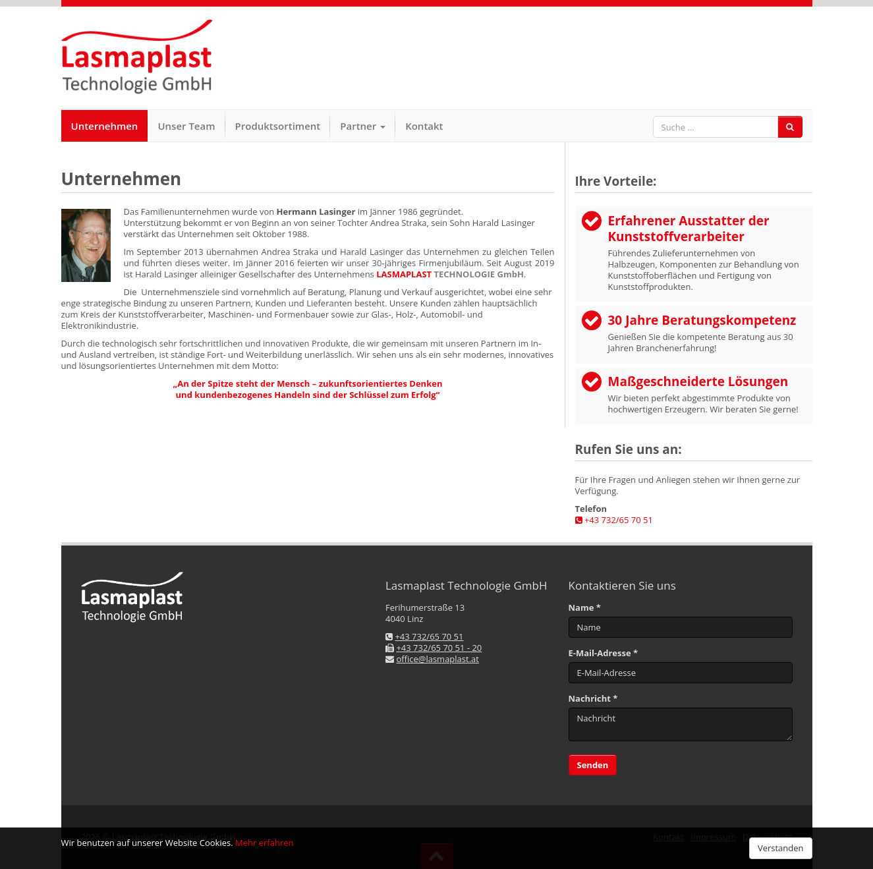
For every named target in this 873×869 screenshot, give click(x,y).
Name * (585, 607)
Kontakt (424, 125)
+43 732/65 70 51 (614, 520)
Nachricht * (593, 698)
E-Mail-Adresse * (603, 653)
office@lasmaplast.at (437, 659)
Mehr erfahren (264, 843)
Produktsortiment (278, 125)
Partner (362, 125)
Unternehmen (104, 125)
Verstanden (781, 848)
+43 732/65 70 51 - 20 (439, 648)
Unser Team (186, 125)
